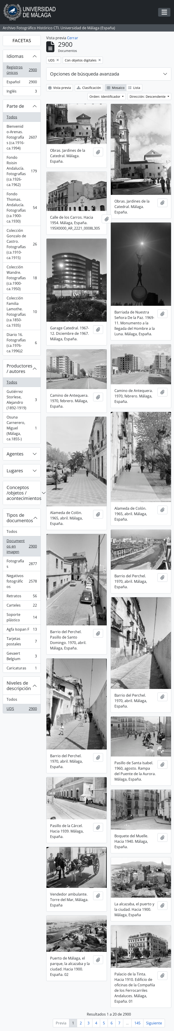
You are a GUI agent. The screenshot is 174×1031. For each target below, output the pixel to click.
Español (21, 83)
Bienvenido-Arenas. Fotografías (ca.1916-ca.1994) (21, 137)
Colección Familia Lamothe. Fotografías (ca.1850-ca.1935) (21, 312)
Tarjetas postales (21, 641)
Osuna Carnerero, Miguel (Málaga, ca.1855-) (21, 428)
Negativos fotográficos (21, 581)
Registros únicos (21, 70)
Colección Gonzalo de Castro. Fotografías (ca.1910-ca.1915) (21, 244)
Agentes (15, 454)
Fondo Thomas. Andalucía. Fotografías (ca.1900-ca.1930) (21, 207)
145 (137, 1023)
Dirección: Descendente (148, 96)
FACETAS (21, 40)
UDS (21, 709)
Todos (12, 117)
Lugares (15, 471)
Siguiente (154, 1023)
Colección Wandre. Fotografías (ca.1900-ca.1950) (21, 277)
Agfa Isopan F (21, 630)
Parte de (15, 106)
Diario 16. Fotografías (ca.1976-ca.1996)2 (21, 342)
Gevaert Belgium (21, 656)
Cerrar (72, 37)
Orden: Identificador (105, 96)
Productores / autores (19, 368)
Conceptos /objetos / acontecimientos (24, 492)
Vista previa (59, 88)
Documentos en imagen (21, 546)
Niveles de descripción (19, 685)
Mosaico (115, 88)
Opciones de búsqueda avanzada (84, 74)
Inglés (21, 92)
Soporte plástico (21, 617)
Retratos (21, 597)
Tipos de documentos (20, 518)
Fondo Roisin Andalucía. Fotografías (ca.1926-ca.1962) (21, 171)
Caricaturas (21, 669)
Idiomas (15, 56)
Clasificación (89, 88)
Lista (134, 88)
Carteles (21, 606)
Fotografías (21, 563)
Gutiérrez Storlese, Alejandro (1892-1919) (21, 399)
